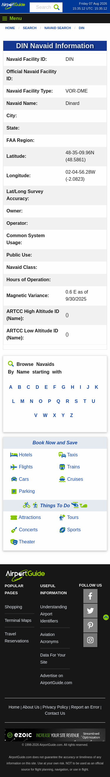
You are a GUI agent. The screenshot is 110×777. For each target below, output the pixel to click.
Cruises (71, 479)
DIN (81, 28)
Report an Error (85, 707)
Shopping (13, 606)
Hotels (21, 454)
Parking (22, 491)
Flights (21, 466)
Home (10, 28)
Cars (19, 479)
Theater (22, 541)
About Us (31, 707)
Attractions (25, 517)
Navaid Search (58, 28)
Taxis (68, 454)
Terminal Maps (18, 620)
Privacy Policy (55, 707)
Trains (69, 466)
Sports (70, 529)
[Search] (57, 7)
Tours (69, 517)
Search (29, 28)
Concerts (24, 529)
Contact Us (55, 713)
